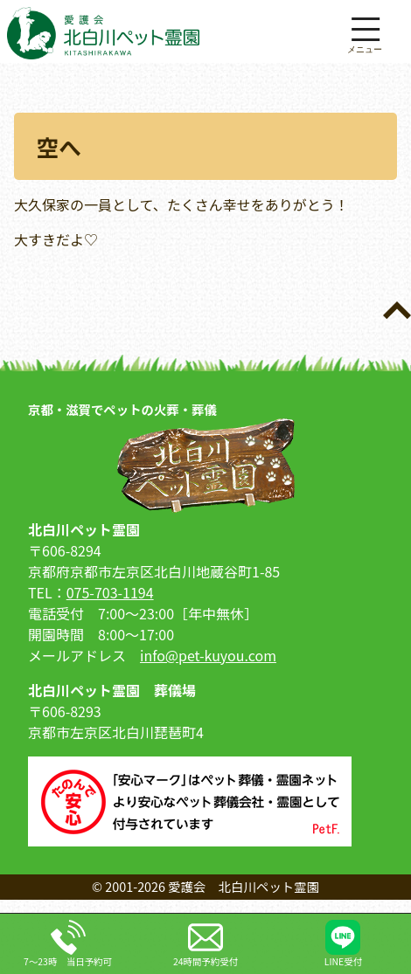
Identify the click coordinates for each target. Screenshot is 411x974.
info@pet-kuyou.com (208, 655)
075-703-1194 (110, 592)
